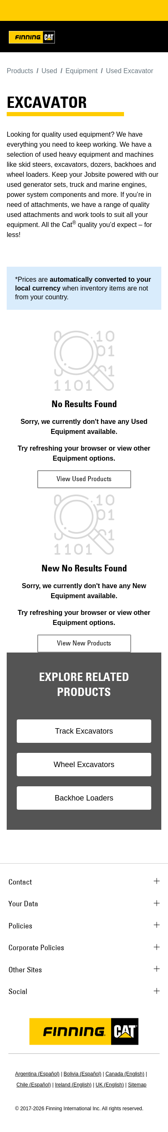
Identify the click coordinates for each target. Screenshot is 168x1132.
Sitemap (137, 1085)
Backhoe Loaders (83, 798)
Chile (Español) (33, 1085)
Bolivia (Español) (82, 1074)
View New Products (84, 643)
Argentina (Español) (37, 1074)
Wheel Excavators (84, 764)
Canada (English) (125, 1074)
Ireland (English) (73, 1085)
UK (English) (110, 1085)
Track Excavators (84, 731)
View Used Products (84, 478)
